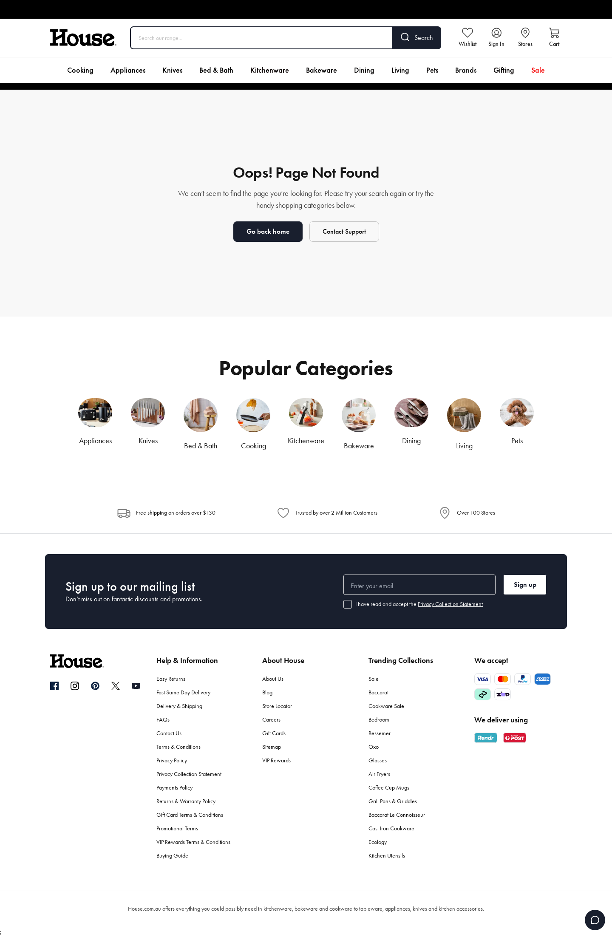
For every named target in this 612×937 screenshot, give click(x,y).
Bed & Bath (216, 70)
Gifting (503, 70)
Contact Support (344, 231)
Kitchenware (269, 70)
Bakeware (321, 70)
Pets (432, 70)
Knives (172, 70)
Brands (465, 70)
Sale (538, 70)
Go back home (267, 231)
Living (400, 70)
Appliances (127, 70)
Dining (364, 70)
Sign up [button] (525, 584)
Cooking (80, 70)
